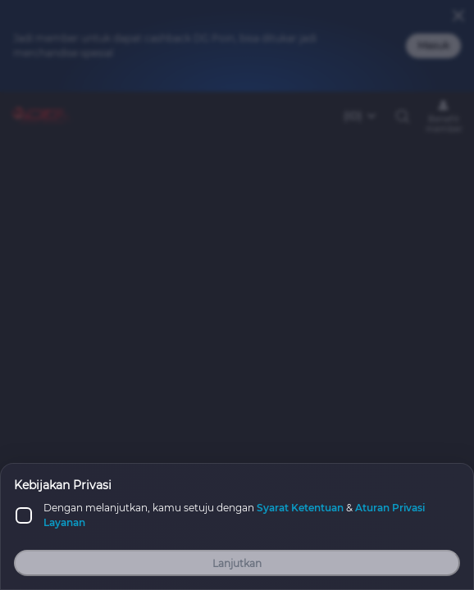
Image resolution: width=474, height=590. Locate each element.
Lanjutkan (237, 563)
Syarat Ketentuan (300, 508)
